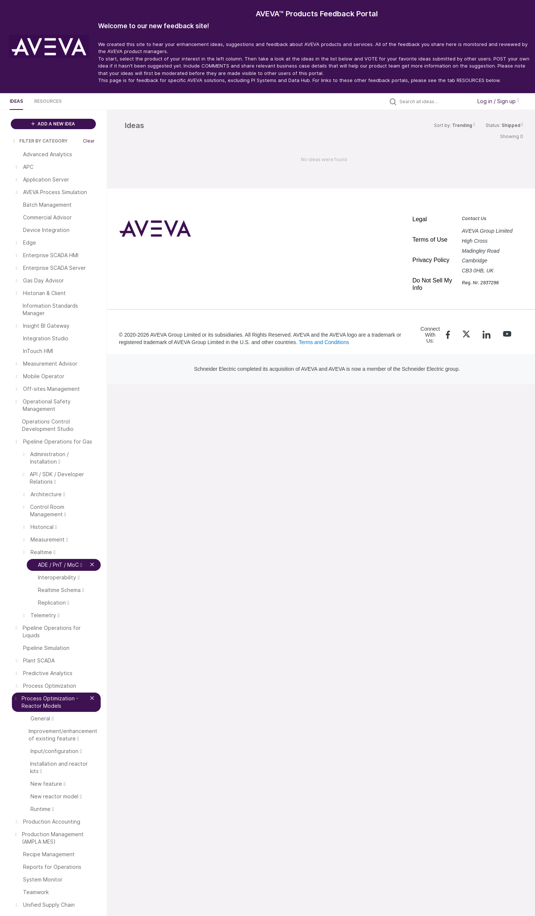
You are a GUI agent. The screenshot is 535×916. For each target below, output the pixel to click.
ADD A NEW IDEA (53, 124)
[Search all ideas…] (433, 101)
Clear (89, 141)
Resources (48, 101)
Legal (419, 219)
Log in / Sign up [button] (498, 101)
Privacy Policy (431, 260)
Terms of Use (429, 239)
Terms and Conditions (324, 342)
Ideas (16, 101)
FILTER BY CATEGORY (40, 141)
